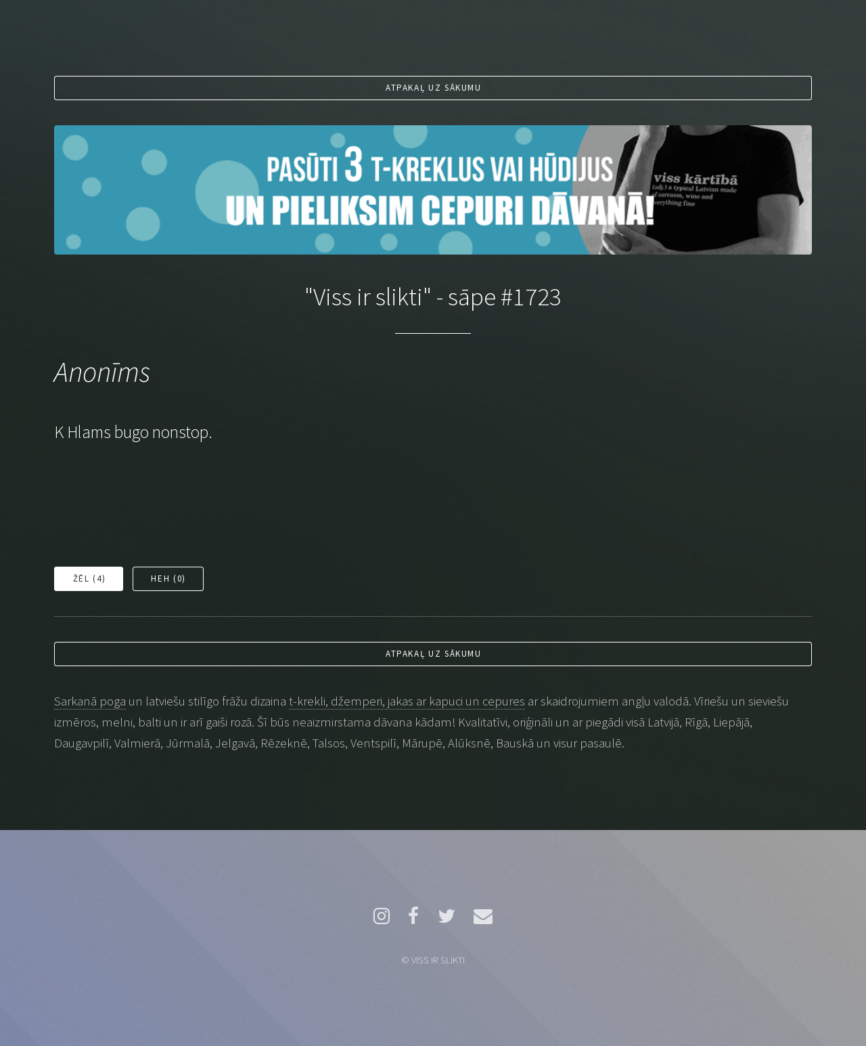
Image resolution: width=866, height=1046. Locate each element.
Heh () (168, 578)
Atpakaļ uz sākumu (434, 87)
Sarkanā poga (90, 701)
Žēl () (89, 578)
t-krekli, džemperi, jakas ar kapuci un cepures (407, 701)
